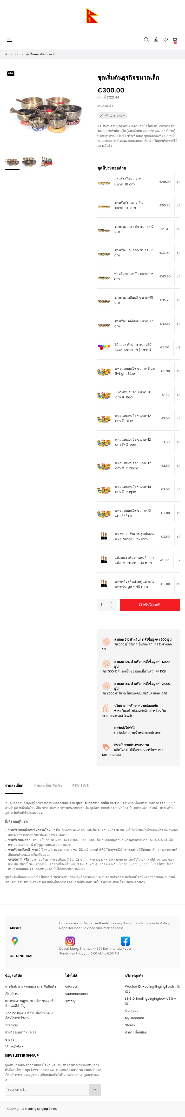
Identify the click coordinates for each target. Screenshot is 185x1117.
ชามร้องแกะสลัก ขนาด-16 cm (133, 276)
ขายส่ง (9, 1039)
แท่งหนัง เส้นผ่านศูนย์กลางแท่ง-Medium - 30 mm (134, 560)
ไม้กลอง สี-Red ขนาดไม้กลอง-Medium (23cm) (133, 347)
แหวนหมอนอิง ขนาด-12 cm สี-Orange (133, 466)
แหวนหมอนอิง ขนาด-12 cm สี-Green (133, 442)
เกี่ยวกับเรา (12, 994)
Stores (130, 1025)
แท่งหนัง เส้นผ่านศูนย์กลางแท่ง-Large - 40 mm (134, 584)
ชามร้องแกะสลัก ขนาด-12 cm (133, 229)
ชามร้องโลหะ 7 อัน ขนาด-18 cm (128, 182)
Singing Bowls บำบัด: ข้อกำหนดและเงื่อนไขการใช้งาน (30, 1016)
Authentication (76, 994)
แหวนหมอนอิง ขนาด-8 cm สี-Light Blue (135, 371)
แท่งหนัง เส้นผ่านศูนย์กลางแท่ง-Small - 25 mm (135, 537)
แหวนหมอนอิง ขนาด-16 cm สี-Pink (133, 513)
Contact (131, 1010)
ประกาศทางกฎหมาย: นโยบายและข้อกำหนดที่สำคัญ (30, 1004)
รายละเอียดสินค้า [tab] (48, 786)
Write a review (112, 115)
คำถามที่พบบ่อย (136, 1032)
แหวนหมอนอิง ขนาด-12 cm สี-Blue (133, 418)
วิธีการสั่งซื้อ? (14, 1047)
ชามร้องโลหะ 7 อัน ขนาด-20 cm (128, 205)
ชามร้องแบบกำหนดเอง (20, 1032)
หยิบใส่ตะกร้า (150, 605)
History (70, 1001)
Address (71, 986)
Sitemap (11, 1025)
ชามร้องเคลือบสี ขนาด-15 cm (133, 300)
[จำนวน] (107, 605)
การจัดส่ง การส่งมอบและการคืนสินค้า (30, 986)
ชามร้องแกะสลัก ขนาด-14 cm (134, 253)
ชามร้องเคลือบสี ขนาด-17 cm (133, 324)
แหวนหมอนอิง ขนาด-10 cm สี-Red (133, 395)
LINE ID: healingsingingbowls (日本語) (151, 1001)
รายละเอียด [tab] (14, 786)
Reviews (80, 786)
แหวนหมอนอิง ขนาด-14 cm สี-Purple (133, 489)
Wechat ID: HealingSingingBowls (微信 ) (152, 989)
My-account (134, 1018)
